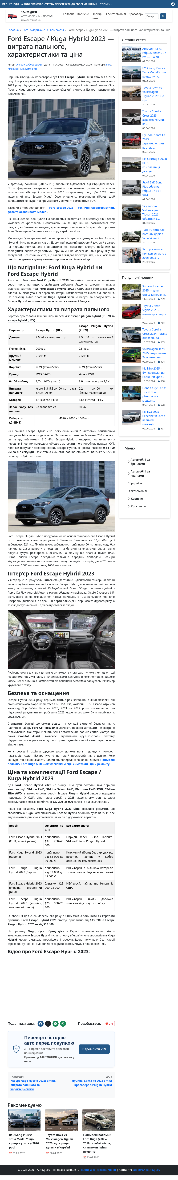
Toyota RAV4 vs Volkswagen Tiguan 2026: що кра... (153, 94)
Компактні (57, 30)
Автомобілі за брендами (140, 462)
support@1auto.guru (146, 1175)
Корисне (83, 14)
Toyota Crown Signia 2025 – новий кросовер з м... (154, 312)
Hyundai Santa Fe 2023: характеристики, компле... (153, 141)
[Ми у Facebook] (173, 4)
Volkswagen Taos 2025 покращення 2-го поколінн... (154, 353)
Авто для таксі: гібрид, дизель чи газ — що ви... (154, 53)
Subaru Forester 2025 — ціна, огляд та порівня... (154, 290)
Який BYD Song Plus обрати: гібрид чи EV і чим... (152, 188)
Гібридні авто (97, 16)
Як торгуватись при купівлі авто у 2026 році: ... (154, 253)
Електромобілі (116, 14)
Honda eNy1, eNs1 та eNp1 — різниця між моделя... (154, 394)
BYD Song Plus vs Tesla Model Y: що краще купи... (154, 72)
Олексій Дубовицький (29, 64)
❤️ (109, 1023)
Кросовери (136, 14)
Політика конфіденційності (98, 1175)
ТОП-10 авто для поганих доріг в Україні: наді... (153, 234)
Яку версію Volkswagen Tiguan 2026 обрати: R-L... (151, 212)
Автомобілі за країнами (140, 474)
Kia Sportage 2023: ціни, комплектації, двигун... (154, 165)
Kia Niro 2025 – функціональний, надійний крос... (153, 373)
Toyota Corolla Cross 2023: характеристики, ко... (153, 117)
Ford (26, 30)
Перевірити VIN (93, 1052)
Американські (39, 30)
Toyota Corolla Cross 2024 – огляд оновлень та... (154, 334)
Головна (69, 14)
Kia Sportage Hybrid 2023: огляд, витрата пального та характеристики (33, 1090)
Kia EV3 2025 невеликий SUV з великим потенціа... (153, 418)
